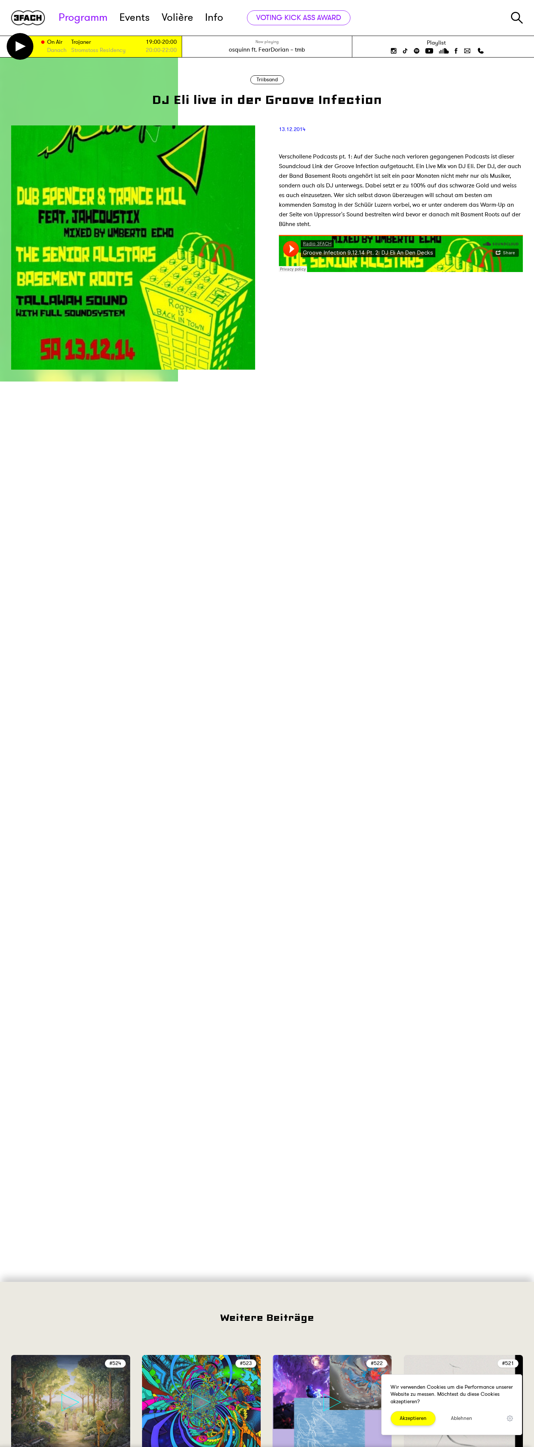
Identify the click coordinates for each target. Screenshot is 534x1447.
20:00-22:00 (161, 50)
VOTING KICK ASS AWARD (298, 18)
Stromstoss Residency (98, 50)
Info (214, 17)
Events (134, 17)
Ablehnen (461, 1418)
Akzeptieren (413, 1418)
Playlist (436, 42)
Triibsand (267, 79)
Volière (177, 17)
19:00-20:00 (161, 42)
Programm (83, 17)
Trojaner (81, 42)
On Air (54, 42)
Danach (56, 50)
